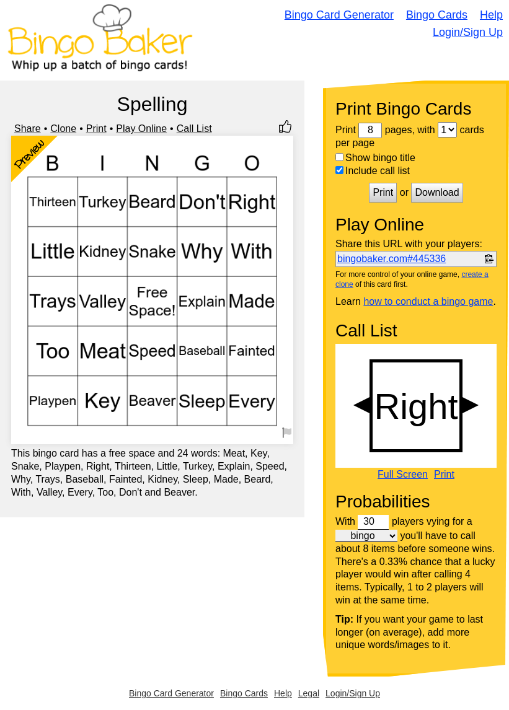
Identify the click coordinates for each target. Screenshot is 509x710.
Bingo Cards (436, 15)
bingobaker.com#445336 (391, 258)
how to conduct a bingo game (428, 301)
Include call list (372, 170)
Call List (194, 128)
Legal (308, 693)
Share (27, 128)
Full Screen (403, 475)
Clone (63, 128)
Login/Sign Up (468, 32)
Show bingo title (375, 157)
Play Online (141, 128)
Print (96, 128)
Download (437, 192)
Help (491, 15)
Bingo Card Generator (339, 15)
